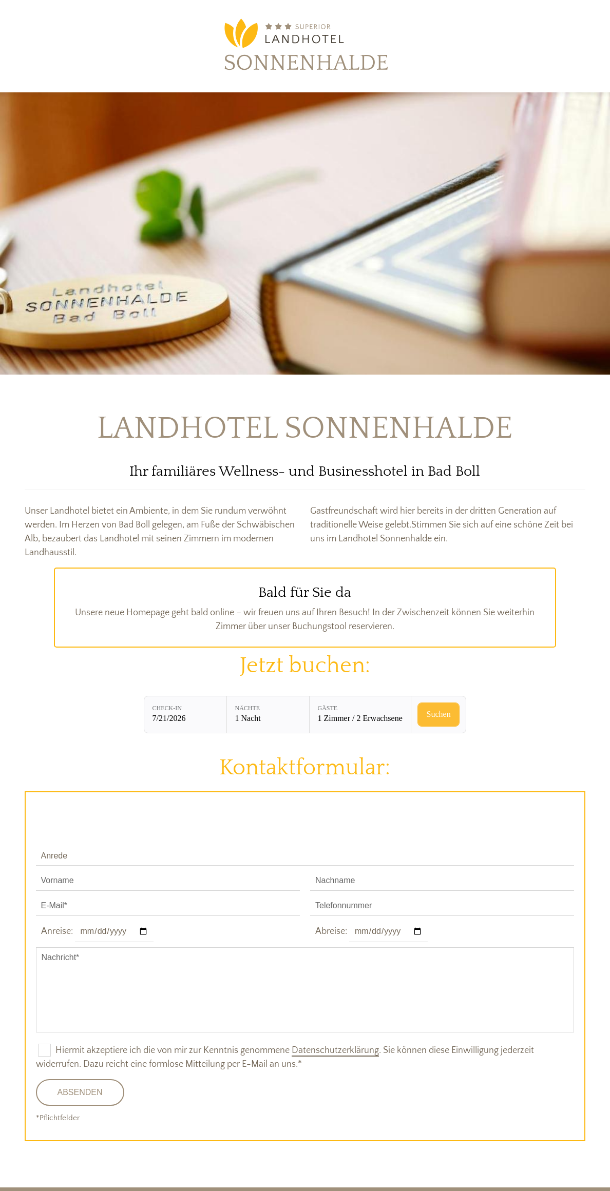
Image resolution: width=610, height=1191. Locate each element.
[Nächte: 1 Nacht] (268, 714)
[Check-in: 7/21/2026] (185, 714)
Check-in (167, 708)
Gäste (328, 708)
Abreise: (331, 931)
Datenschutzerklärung (335, 1050)
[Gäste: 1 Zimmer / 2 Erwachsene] (360, 714)
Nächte (247, 708)
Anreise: (57, 931)
